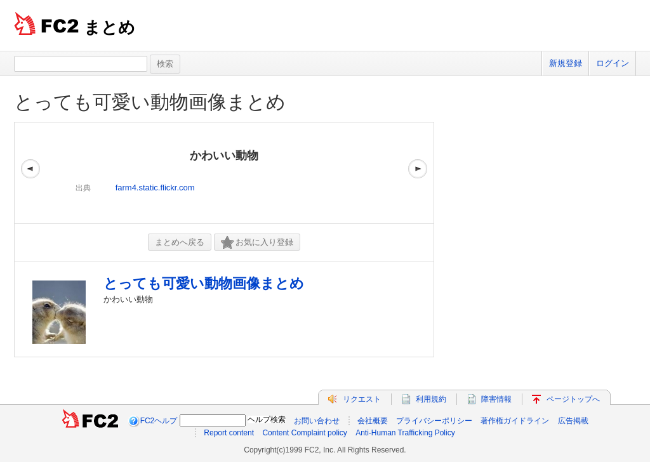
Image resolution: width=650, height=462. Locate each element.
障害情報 (496, 399)
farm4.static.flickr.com (155, 187)
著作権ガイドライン (515, 420)
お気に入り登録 (257, 242)
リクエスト (362, 399)
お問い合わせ (317, 420)
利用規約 (431, 399)
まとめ (109, 27)
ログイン (612, 63)
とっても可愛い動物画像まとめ (150, 101)
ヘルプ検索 (267, 419)
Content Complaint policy (304, 432)
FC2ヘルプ (159, 420)
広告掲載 (573, 420)
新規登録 (565, 63)
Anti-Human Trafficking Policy (405, 432)
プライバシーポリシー (434, 420)
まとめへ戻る (179, 242)
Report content (229, 432)
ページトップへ (573, 399)
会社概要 (372, 420)
